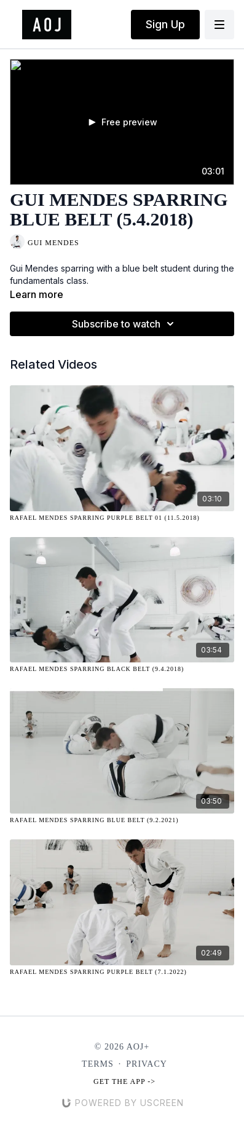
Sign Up (165, 24)
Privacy (146, 1064)
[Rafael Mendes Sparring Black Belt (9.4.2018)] (122, 668)
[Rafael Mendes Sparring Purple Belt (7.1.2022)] (122, 971)
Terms (98, 1064)
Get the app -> (124, 1081)
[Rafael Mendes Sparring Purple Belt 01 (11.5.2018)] (122, 517)
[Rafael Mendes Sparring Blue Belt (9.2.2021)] (122, 820)
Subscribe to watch (125, 323)
